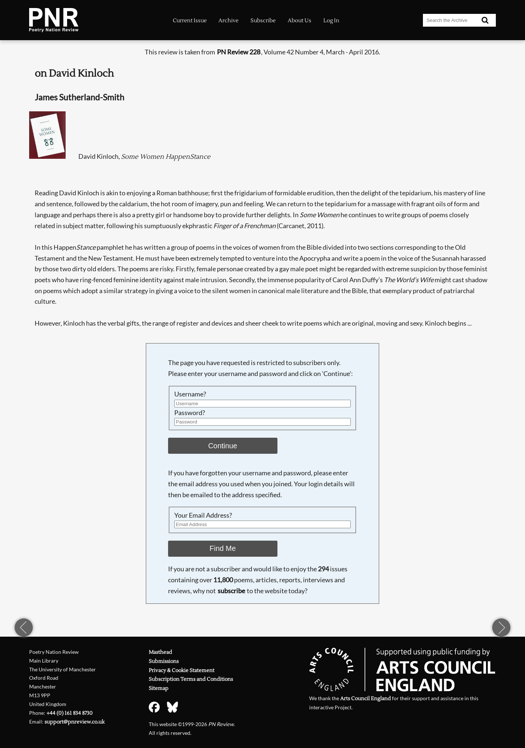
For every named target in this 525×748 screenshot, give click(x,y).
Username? (190, 394)
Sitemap (158, 688)
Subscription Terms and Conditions (191, 679)
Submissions (164, 661)
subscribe (231, 591)
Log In (331, 20)
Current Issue (190, 20)
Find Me (223, 548)
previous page (24, 627)
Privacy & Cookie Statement (181, 670)
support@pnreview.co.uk (74, 721)
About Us (299, 20)
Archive (228, 20)
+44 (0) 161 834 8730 (69, 713)
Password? (189, 412)
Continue (222, 446)
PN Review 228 (238, 52)
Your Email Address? (203, 515)
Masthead (160, 652)
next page (501, 627)
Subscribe (263, 20)
